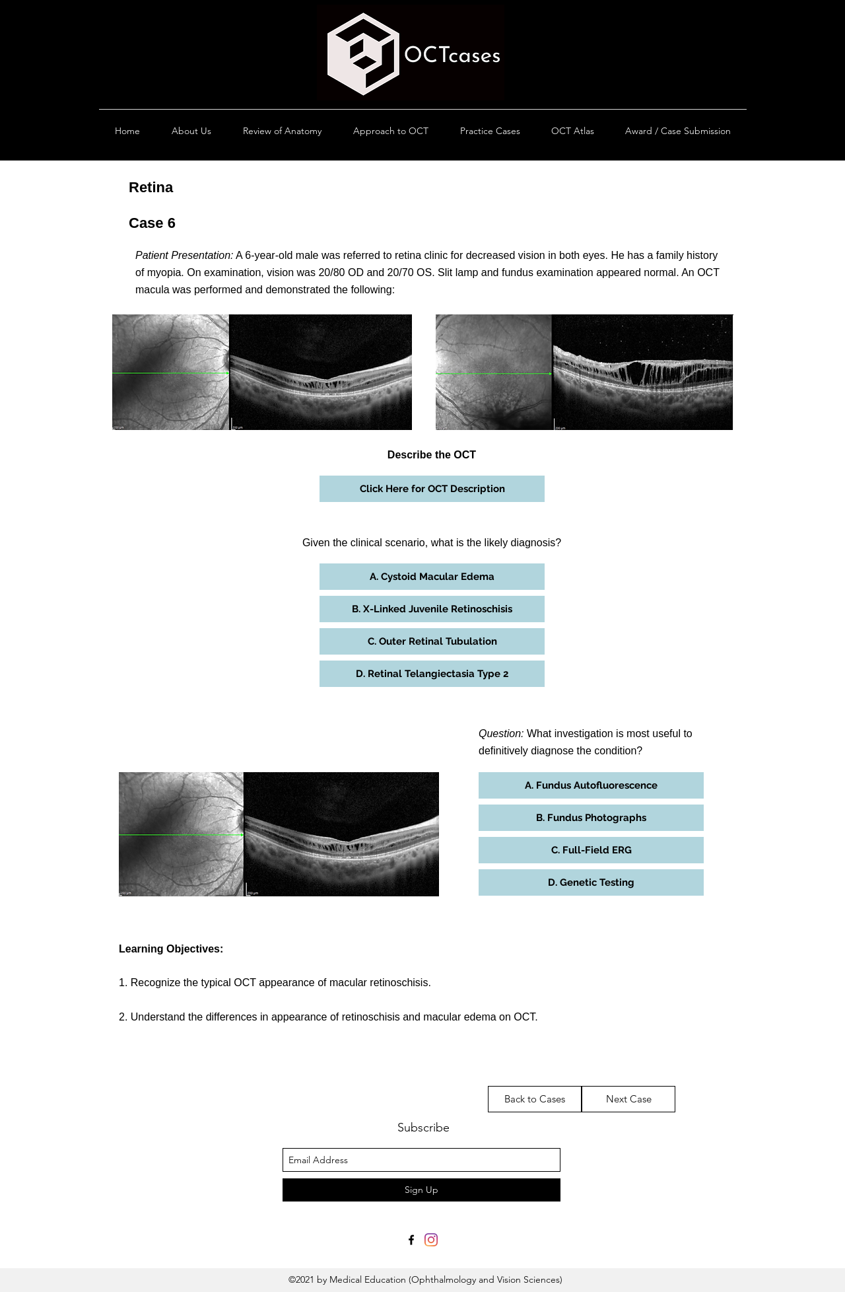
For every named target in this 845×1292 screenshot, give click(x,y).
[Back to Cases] (535, 1099)
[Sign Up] (421, 1190)
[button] (432, 489)
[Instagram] (431, 1239)
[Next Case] (628, 1099)
